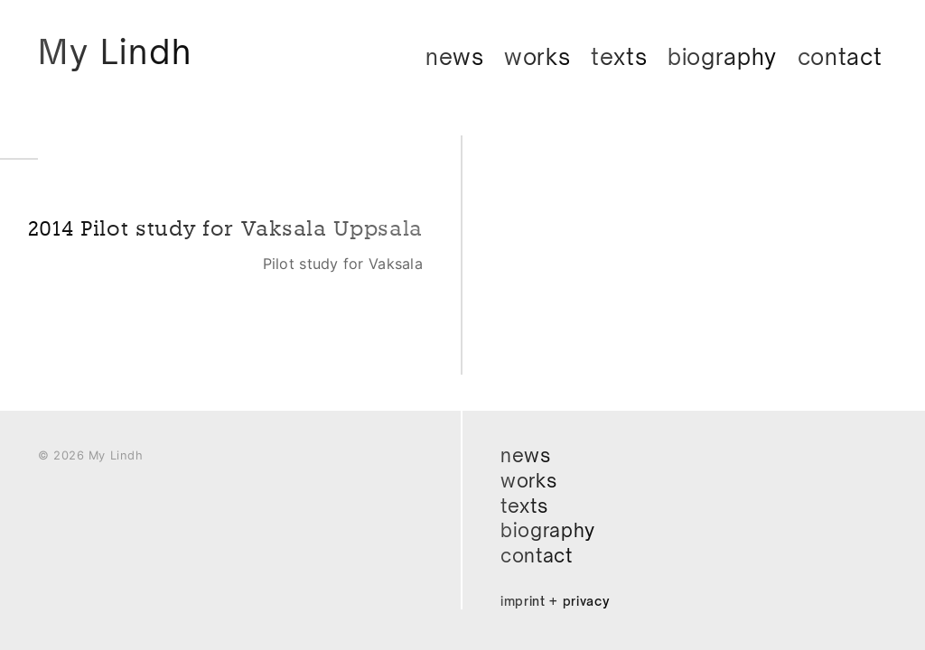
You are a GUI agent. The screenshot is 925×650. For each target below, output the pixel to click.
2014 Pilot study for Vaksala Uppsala (267, 242)
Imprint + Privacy (556, 600)
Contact (840, 56)
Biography (722, 56)
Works (537, 56)
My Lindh (119, 53)
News (454, 56)
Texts (619, 56)
